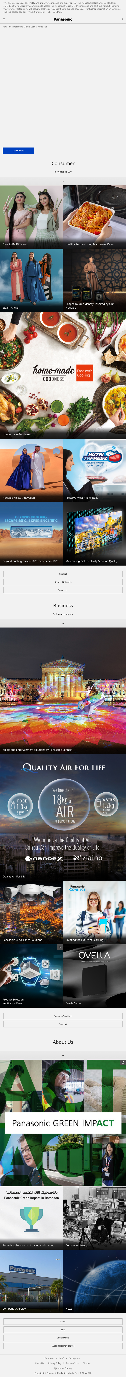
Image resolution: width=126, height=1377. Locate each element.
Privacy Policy (54, 1363)
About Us (39, 1363)
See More (57, 11)
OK (49, 11)
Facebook (49, 1358)
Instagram (74, 1358)
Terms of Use (72, 1363)
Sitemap (87, 1363)
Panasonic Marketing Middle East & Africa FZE (25, 26)
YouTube (63, 1358)
